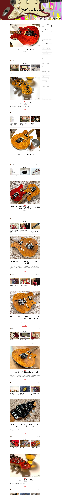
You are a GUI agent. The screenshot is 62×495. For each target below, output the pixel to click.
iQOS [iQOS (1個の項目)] (43, 61)
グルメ (42, 38)
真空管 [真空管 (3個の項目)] (48, 86)
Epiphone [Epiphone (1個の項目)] (44, 51)
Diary (25, 101)
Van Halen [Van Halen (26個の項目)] (44, 81)
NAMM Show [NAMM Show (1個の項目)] (44, 71)
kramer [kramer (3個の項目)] (43, 63)
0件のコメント (38, 60)
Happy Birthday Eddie (25, 480)
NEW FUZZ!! (22, 393)
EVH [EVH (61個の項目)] (43, 53)
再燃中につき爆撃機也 (23, 230)
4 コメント (38, 436)
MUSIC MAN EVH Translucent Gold (25, 372)
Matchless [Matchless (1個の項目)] (44, 66)
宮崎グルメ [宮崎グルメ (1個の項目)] (44, 86)
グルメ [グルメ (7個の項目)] (49, 84)
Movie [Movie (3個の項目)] (48, 68)
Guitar (25, 205)
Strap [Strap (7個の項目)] (43, 76)
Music (42, 36)
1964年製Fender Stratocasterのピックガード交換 (35, 341)
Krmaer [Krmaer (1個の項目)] (48, 63)
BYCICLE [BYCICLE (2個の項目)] (43, 48)
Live (42, 96)
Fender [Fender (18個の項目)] (47, 53)
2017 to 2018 (33, 123)
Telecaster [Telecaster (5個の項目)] (44, 79)
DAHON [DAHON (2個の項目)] (48, 48)
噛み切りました (22, 175)
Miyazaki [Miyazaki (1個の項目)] (44, 68)
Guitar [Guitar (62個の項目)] (44, 56)
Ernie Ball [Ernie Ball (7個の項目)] (49, 51)
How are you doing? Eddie (24, 49)
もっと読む (24, 109)
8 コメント (38, 218)
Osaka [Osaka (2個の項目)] (49, 71)
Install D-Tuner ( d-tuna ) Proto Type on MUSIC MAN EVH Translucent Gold (25, 317)
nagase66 (12, 60)
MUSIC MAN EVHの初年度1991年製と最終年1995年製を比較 (25, 208)
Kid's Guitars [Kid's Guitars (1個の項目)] (48, 61)
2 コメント (38, 328)
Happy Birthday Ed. (25, 103)
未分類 (42, 40)
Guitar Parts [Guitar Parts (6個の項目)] (44, 58)
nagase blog (31, 9)
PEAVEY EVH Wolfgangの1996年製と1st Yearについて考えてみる (25, 425)
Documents (22, 447)
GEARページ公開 (23, 339)
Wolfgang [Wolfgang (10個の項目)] (44, 84)
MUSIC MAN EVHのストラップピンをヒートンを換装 (25, 262)
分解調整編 (11, 339)
